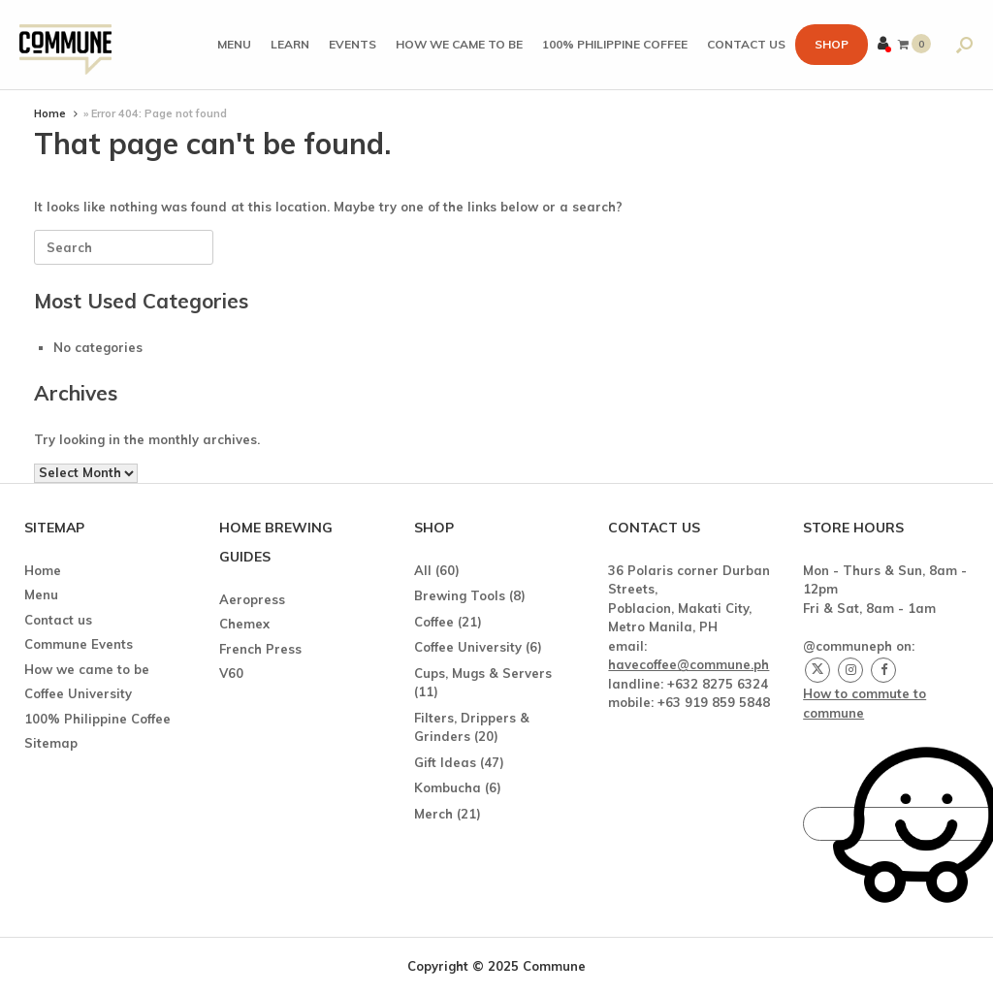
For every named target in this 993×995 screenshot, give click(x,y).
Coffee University (78, 693)
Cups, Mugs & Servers (483, 673)
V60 (231, 673)
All (423, 570)
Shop (832, 44)
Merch (433, 813)
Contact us (746, 44)
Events (352, 44)
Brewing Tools (459, 595)
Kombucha (447, 787)
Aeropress (252, 599)
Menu (234, 44)
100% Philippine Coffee (615, 44)
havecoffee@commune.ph (688, 664)
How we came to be (459, 44)
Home (50, 113)
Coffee (434, 621)
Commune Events (78, 644)
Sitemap (51, 743)
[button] (964, 44)
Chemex (244, 623)
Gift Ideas (445, 762)
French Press (260, 649)
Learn (290, 44)
